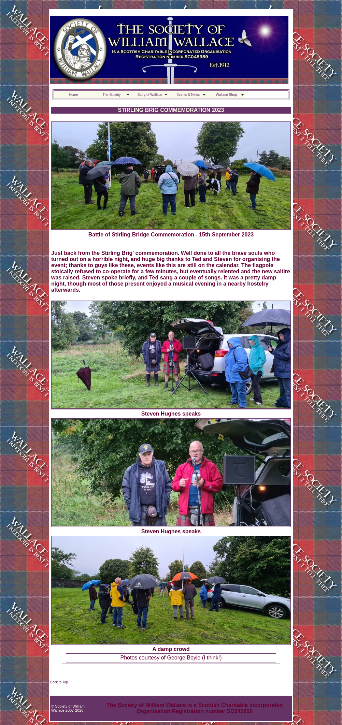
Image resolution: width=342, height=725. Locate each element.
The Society (112, 95)
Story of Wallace (150, 95)
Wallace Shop (226, 95)
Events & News (188, 95)
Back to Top (59, 682)
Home (73, 95)
